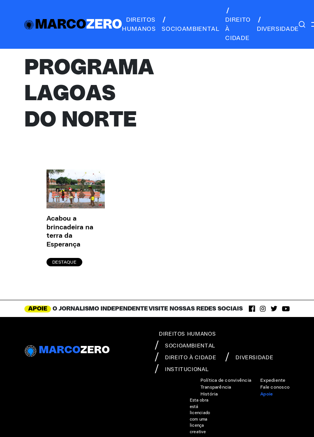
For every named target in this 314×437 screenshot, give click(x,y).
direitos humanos (138, 24)
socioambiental (190, 24)
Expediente (272, 380)
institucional (181, 368)
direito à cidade (237, 24)
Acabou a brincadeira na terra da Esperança (69, 231)
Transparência (215, 387)
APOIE (37, 309)
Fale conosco (275, 387)
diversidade (278, 24)
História (209, 394)
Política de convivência (226, 380)
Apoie (266, 394)
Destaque (64, 262)
